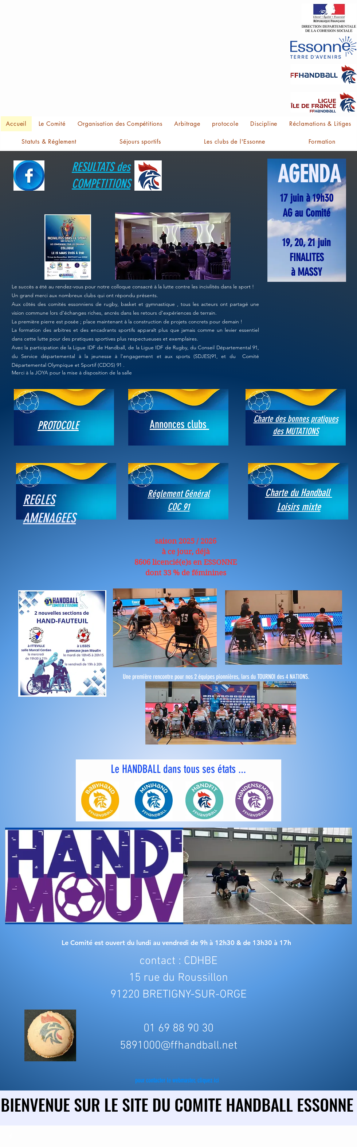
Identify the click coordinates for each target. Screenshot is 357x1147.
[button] (12, 10)
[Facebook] (11, 1136)
